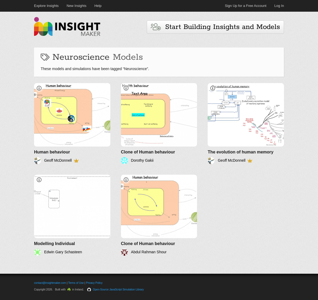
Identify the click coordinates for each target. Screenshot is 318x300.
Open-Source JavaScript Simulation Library (118, 289)
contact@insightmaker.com (50, 282)
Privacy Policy (94, 282)
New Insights (76, 6)
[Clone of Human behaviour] (159, 123)
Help (98, 6)
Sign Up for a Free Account (245, 6)
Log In (279, 6)
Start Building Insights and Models (215, 27)
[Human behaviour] (72, 123)
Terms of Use (76, 282)
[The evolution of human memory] (246, 123)
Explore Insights (46, 6)
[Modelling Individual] (72, 215)
